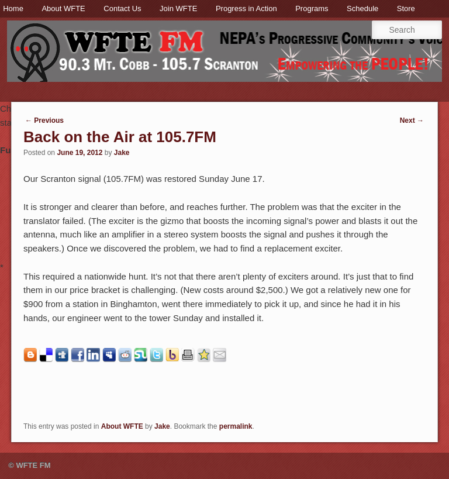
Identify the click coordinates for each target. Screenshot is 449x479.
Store (406, 8)
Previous (44, 120)
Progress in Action (246, 8)
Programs (311, 8)
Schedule (362, 8)
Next (412, 120)
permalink (236, 426)
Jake (122, 153)
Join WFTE (178, 8)
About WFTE (63, 8)
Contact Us (122, 8)
